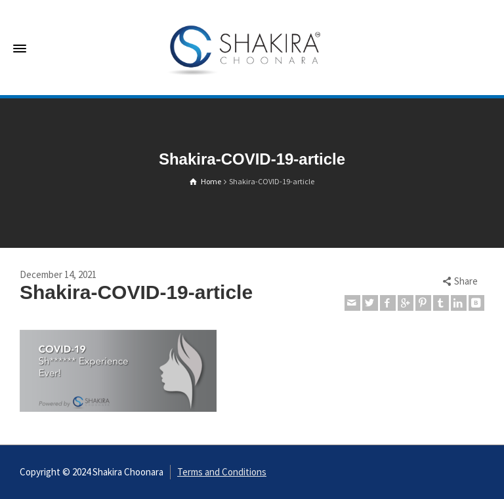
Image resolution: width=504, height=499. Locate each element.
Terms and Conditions (221, 472)
